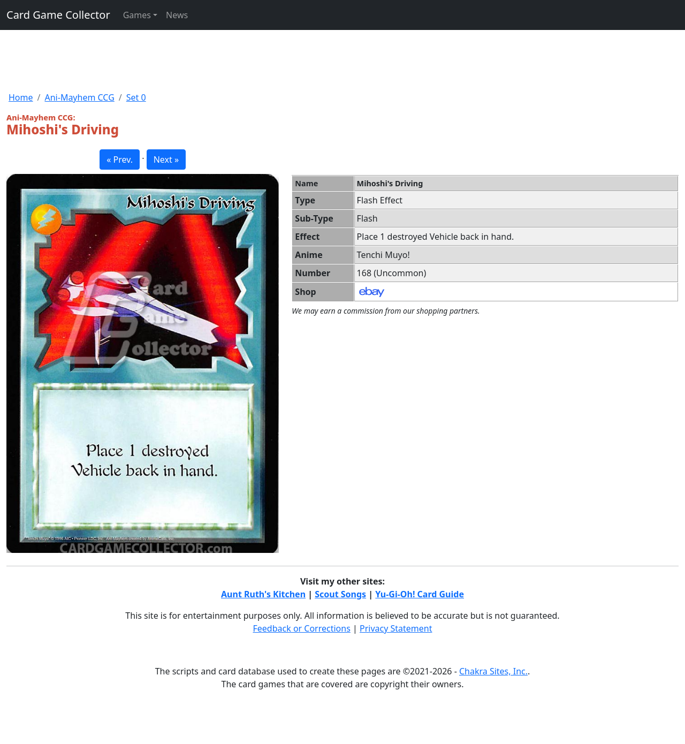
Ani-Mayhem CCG (79, 97)
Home (21, 97)
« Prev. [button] (119, 159)
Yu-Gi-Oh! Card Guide (419, 594)
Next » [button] (166, 159)
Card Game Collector (58, 14)
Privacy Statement (396, 628)
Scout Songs (340, 594)
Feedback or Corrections (301, 628)
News (177, 15)
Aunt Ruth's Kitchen (263, 594)
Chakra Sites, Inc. (493, 671)
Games (137, 15)
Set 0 (136, 97)
